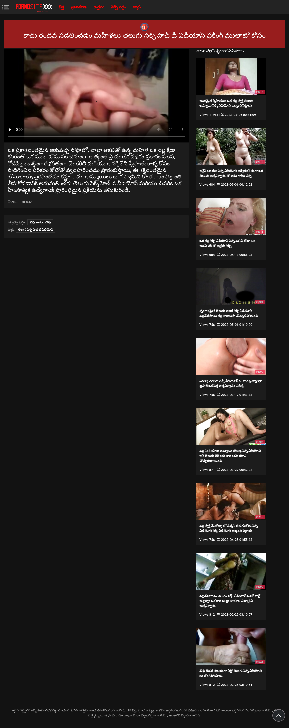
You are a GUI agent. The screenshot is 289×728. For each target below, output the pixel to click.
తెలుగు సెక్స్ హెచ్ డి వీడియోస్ (35, 229)
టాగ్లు (137, 7)
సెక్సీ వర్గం (119, 7)
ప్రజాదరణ (79, 7)
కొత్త (61, 7)
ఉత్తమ (99, 7)
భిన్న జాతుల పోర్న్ (40, 222)
